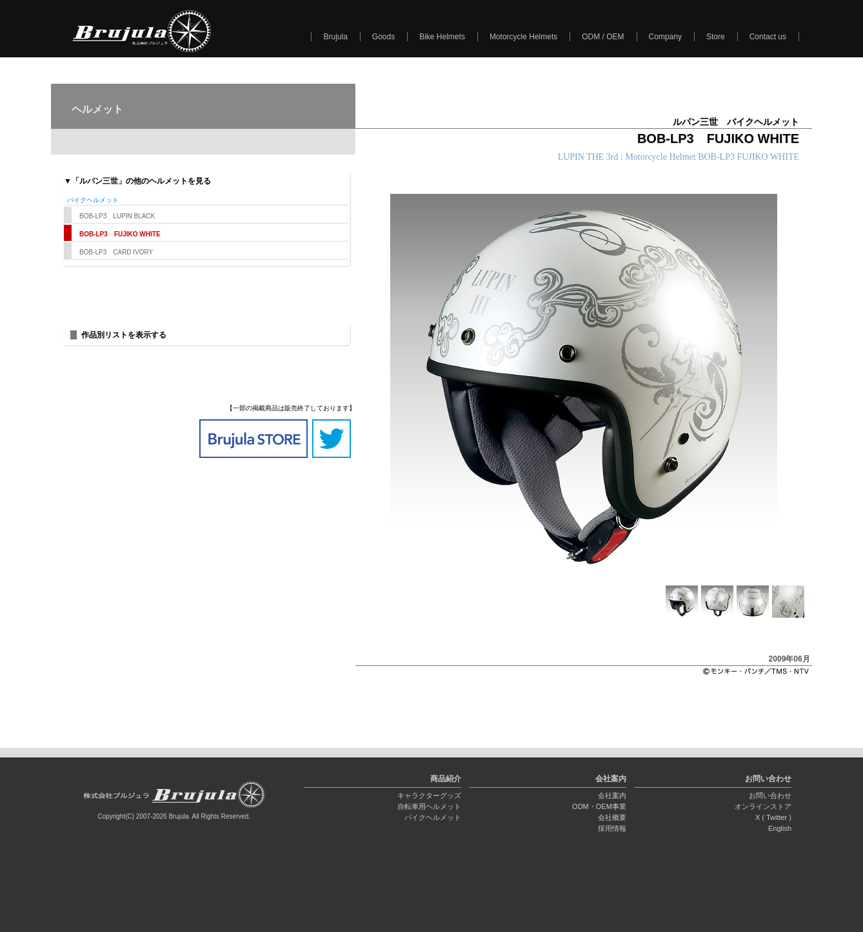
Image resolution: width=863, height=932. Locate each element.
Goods (383, 36)
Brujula (335, 36)
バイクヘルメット (432, 817)
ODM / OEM (603, 36)
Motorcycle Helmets (523, 36)
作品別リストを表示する (123, 334)
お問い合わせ (770, 795)
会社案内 (612, 795)
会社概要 (612, 817)
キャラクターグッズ (429, 795)
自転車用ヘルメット (429, 806)
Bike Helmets (442, 36)
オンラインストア (763, 806)
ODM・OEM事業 (599, 806)
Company (665, 36)
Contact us (767, 36)
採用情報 (612, 828)
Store (715, 36)
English (779, 828)
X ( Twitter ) (773, 817)
